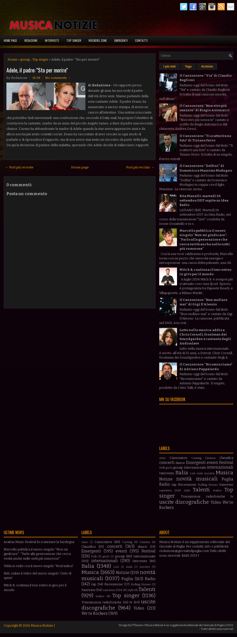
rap (174, 484)
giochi (169, 467)
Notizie (166, 479)
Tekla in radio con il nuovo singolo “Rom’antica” (39, 566)
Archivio (207, 66)
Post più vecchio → (140, 167)
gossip (25, 59)
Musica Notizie (42, 625)
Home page (10, 40)
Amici (162, 458)
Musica (224, 473)
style (187, 490)
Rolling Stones (208, 484)
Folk (162, 467)
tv (232, 496)
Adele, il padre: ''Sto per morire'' (37, 70)
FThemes (138, 625)
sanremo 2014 (170, 490)
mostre (209, 473)
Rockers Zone (98, 40)
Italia (181, 473)
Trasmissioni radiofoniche (203, 496)
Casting (196, 458)
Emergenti (121, 40)
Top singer (73, 40)
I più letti (169, 66)
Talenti (201, 490)
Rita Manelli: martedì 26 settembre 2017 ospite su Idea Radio (203, 200)
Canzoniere (178, 458)
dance (180, 463)
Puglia (227, 479)
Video (216, 502)
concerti (167, 462)
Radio (164, 484)
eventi (212, 462)
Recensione (187, 484)
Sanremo (226, 484)
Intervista (166, 473)
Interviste (52, 40)
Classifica (226, 458)
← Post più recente (19, 167)
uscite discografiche (184, 502)
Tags (188, 66)
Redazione (31, 40)
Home (12, 59)
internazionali (220, 467)
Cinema (210, 458)
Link (193, 473)
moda (200, 473)
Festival (226, 462)
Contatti (141, 40)
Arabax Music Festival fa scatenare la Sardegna (39, 542)
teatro (217, 490)
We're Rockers (94, 613)
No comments (56, 78)
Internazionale (195, 467)
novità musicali (196, 479)
